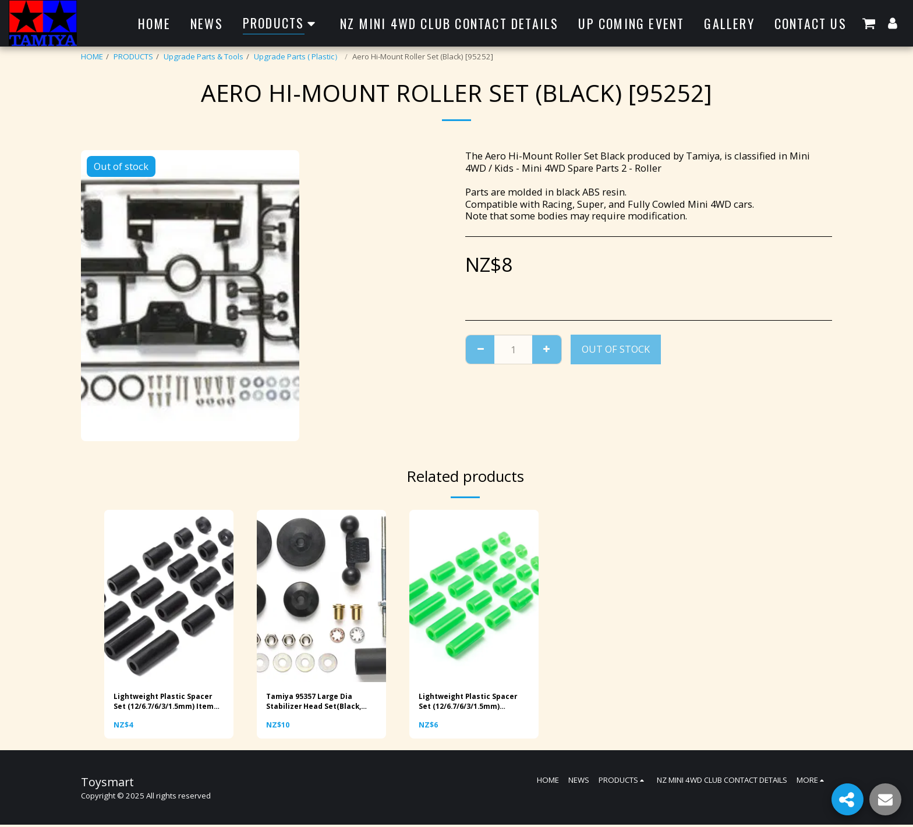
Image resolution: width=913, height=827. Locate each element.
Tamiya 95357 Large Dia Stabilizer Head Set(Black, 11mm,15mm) (317, 703)
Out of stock (616, 349)
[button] (868, 23)
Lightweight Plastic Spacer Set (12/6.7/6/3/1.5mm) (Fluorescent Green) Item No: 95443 (472, 703)
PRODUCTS (133, 56)
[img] (168, 596)
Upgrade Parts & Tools (203, 56)
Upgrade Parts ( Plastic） (298, 56)
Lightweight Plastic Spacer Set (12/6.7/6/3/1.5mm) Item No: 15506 (168, 703)
